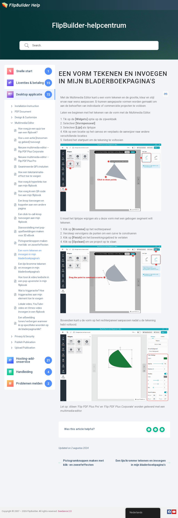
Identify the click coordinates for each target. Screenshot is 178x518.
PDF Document (23, 111)
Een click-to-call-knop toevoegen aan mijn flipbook (30, 218)
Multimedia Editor (24, 123)
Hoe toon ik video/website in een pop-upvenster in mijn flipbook (33, 281)
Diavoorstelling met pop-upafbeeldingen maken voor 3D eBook (31, 231)
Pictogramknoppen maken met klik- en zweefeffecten (33, 243)
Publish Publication (25, 342)
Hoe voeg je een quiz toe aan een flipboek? (31, 130)
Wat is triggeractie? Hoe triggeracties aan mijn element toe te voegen (31, 294)
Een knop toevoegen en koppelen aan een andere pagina (32, 204)
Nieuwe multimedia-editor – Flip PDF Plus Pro (33, 159)
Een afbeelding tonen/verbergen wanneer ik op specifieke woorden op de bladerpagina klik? (33, 323)
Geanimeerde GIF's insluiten (33, 166)
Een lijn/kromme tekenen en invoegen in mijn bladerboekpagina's (32, 267)
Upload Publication (25, 347)
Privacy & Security (24, 336)
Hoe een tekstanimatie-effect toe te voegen (31, 174)
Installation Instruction (27, 106)
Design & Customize (26, 117)
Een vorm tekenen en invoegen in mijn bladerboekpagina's (30, 254)
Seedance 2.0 (64, 511)
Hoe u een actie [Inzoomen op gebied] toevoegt (32, 140)
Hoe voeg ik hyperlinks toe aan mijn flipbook (32, 183)
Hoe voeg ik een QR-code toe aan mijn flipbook (32, 193)
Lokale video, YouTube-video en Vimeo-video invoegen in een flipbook (31, 308)
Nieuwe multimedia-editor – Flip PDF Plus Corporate (33, 149)
